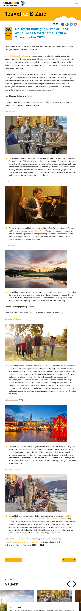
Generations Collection (13, 319)
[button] (68, 584)
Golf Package (10, 245)
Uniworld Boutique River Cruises (17, 56)
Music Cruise (9, 181)
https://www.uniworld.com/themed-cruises (21, 542)
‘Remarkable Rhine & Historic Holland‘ (43, 518)
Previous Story (13, 560)
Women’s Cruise (11, 111)
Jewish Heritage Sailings (13, 469)
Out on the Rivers (11, 399)
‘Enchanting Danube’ (38, 231)
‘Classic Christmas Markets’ (28, 449)
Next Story (69, 560)
